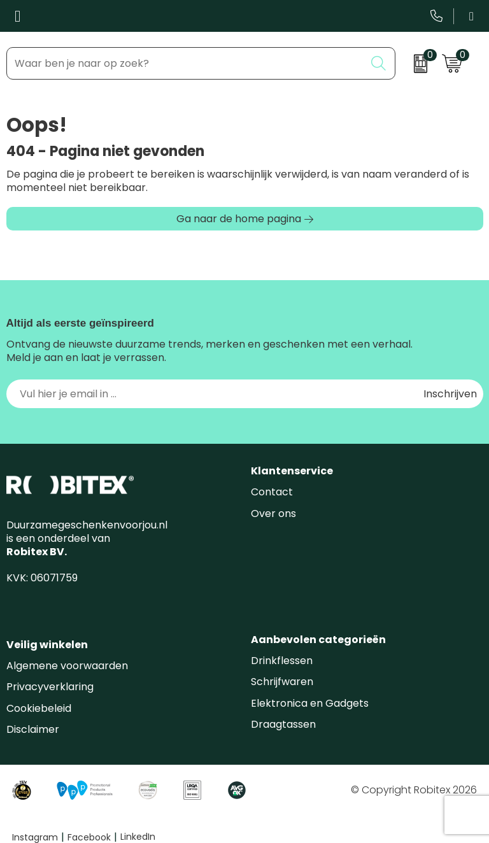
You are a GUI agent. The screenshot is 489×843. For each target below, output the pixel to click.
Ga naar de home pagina (238, 218)
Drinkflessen (282, 660)
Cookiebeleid (38, 708)
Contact (272, 492)
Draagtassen (283, 724)
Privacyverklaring (50, 686)
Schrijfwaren (282, 681)
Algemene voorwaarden (67, 665)
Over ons (273, 513)
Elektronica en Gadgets (310, 703)
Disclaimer (32, 729)
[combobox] (186, 63)
